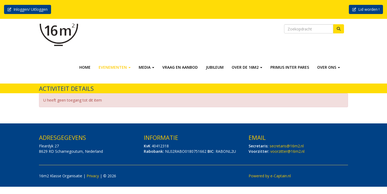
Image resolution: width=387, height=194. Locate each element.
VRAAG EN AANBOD (180, 67)
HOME (85, 67)
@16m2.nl (287, 145)
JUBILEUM (215, 67)
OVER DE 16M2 (247, 67)
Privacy (93, 175)
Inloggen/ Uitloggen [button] (28, 9)
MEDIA (146, 67)
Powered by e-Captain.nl (270, 175)
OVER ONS (328, 67)
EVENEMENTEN (115, 67)
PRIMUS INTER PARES (289, 67)
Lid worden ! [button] (365, 9)
